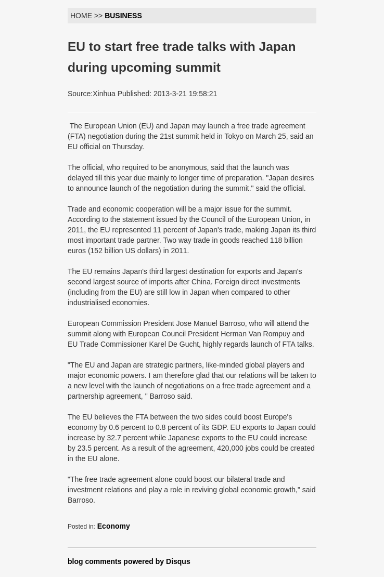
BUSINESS (123, 15)
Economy (113, 526)
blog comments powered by (129, 561)
